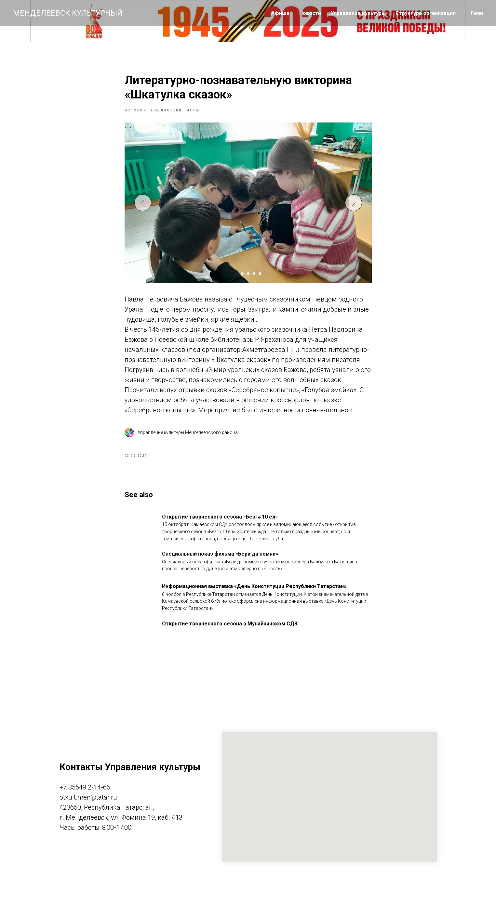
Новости (310, 13)
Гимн (477, 13)
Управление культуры (358, 13)
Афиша (280, 13)
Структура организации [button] (426, 13)
